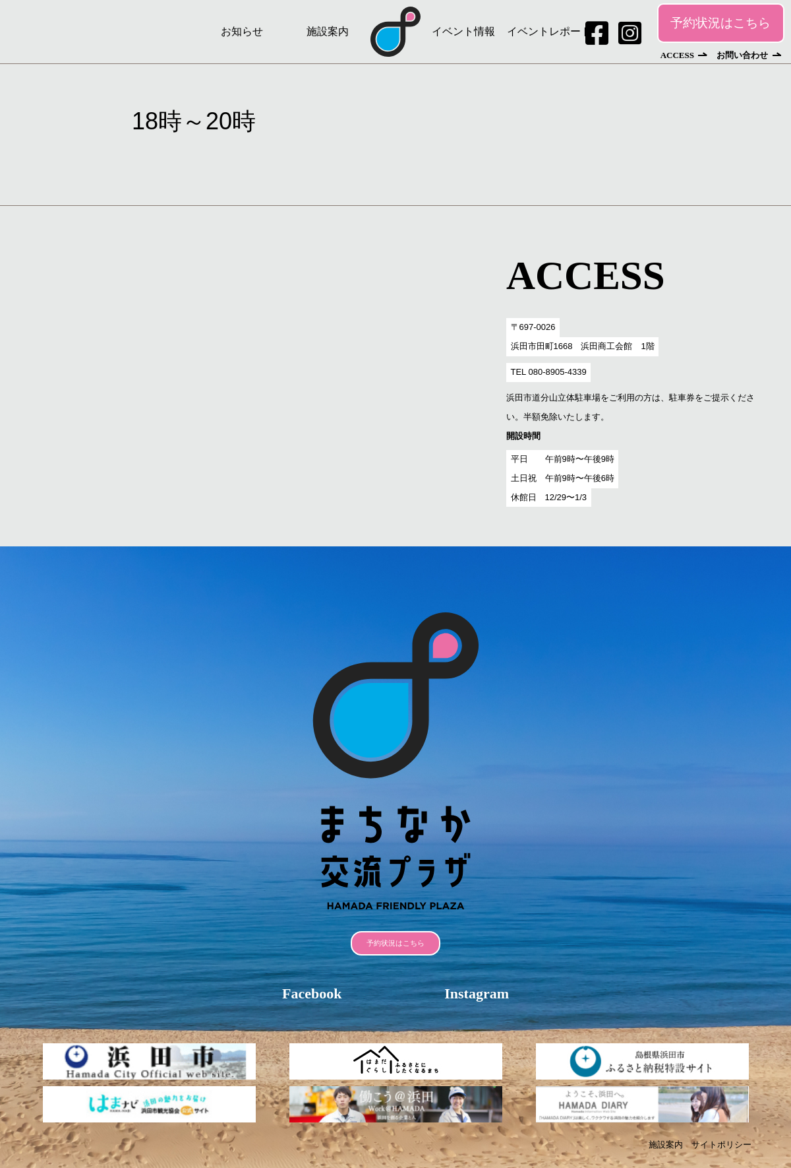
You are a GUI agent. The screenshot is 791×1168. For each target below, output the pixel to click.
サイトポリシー (721, 1145)
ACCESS (677, 55)
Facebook (311, 993)
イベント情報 (463, 31)
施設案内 (328, 31)
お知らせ (242, 31)
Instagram (476, 993)
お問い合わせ (742, 55)
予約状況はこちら (720, 23)
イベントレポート (549, 31)
